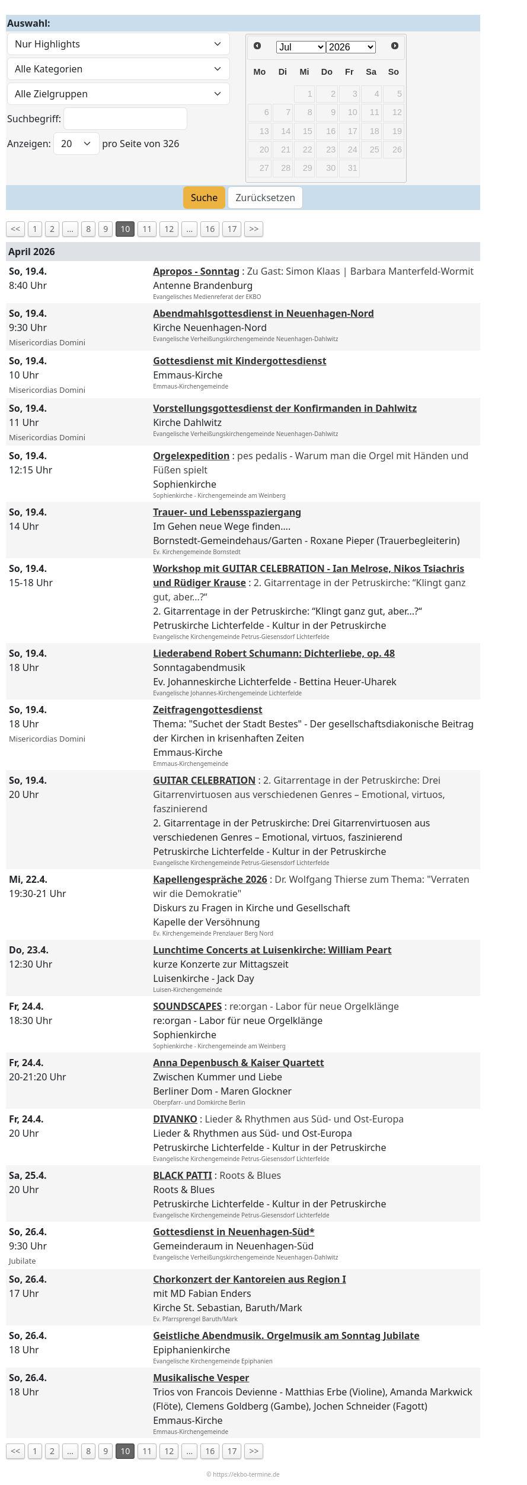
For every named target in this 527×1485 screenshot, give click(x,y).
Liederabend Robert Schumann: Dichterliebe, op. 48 (274, 653)
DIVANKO (175, 1118)
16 (210, 228)
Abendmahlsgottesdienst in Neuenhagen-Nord (263, 313)
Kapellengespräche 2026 (210, 879)
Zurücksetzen (265, 197)
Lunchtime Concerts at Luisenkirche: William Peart (272, 949)
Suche (204, 197)
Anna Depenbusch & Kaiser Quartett (238, 1062)
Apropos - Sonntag (196, 271)
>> (253, 228)
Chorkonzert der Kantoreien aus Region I (249, 1279)
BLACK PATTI (182, 1175)
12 (169, 228)
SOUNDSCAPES (187, 1006)
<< (15, 228)
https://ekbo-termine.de (246, 1474)
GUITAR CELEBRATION (204, 780)
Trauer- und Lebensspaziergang (227, 512)
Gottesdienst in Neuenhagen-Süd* (233, 1231)
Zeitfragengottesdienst (208, 709)
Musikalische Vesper (201, 1377)
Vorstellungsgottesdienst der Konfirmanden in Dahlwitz (285, 408)
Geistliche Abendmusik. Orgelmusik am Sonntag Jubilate (286, 1335)
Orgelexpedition (191, 455)
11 (147, 228)
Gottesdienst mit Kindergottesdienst (239, 360)
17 (232, 228)
